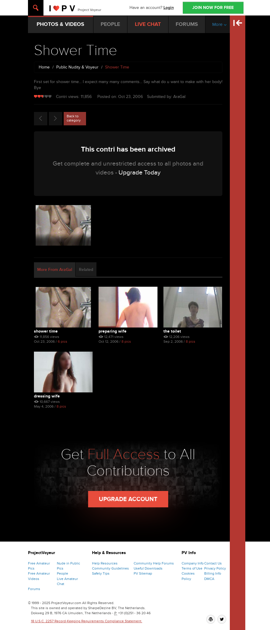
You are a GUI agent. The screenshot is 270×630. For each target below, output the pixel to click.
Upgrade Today (139, 172)
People (62, 573)
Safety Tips (101, 573)
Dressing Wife (47, 396)
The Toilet (172, 331)
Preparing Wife (113, 331)
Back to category (74, 118)
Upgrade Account (128, 499)
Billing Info (212, 573)
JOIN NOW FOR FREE (213, 7)
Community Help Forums (154, 563)
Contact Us (213, 563)
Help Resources (105, 563)
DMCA (209, 579)
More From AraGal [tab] (54, 269)
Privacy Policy (215, 568)
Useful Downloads (148, 568)
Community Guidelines (110, 568)
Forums (34, 589)
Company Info (193, 563)
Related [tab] (86, 269)
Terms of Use (192, 568)
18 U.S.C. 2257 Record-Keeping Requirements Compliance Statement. (86, 621)
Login (168, 7)
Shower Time (46, 331)
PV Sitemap (143, 573)
